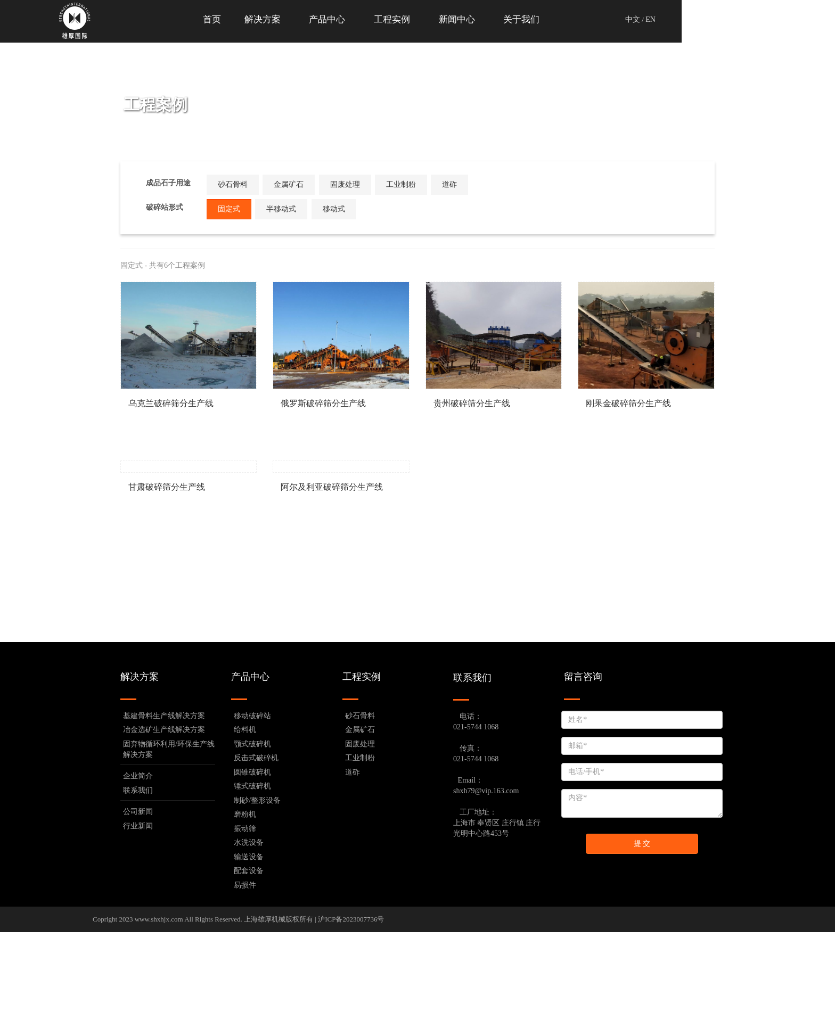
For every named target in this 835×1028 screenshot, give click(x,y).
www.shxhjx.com (159, 1015)
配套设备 (249, 967)
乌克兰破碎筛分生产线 (171, 403)
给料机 (245, 825)
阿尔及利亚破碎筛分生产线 (332, 582)
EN (727, 19)
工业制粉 (416, 184)
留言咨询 (583, 772)
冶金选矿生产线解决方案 (164, 825)
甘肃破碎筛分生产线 (166, 582)
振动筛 (245, 924)
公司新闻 (138, 907)
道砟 (476, 184)
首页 (282, 19)
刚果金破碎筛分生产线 (628, 403)
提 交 (642, 939)
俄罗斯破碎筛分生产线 (323, 403)
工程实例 (471, 19)
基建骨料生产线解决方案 (164, 812)
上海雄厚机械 (264, 1015)
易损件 (245, 981)
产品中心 (404, 19)
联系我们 (138, 886)
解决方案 (337, 19)
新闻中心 (539, 19)
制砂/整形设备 (257, 896)
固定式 (243, 206)
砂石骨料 (235, 184)
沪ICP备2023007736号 (351, 1015)
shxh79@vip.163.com (486, 887)
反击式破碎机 (256, 854)
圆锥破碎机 (252, 868)
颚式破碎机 (252, 840)
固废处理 (356, 184)
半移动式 (295, 209)
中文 (709, 19)
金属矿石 (295, 184)
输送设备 (249, 953)
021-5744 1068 (475, 823)
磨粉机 (245, 910)
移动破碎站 (252, 812)
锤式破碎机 (252, 882)
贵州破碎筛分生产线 (471, 403)
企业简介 (138, 872)
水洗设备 (249, 938)
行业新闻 (138, 922)
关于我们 (606, 19)
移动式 (356, 209)
